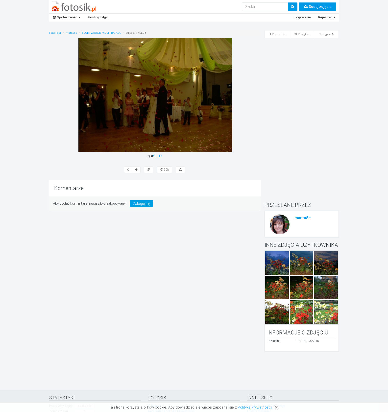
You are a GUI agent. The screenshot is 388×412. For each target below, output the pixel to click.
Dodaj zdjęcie (317, 7)
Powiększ (302, 34)
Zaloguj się (141, 204)
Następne (326, 34)
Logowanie (302, 17)
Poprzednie (277, 34)
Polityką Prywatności (255, 407)
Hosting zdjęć (98, 17)
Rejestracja (326, 17)
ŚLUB (157, 156)
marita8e (302, 218)
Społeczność (66, 17)
